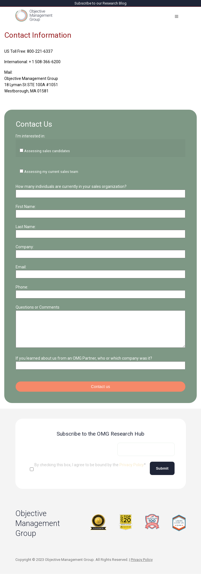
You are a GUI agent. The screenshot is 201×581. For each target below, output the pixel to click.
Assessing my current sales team (51, 171)
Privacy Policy (131, 471)
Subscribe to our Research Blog (100, 3)
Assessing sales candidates (47, 151)
